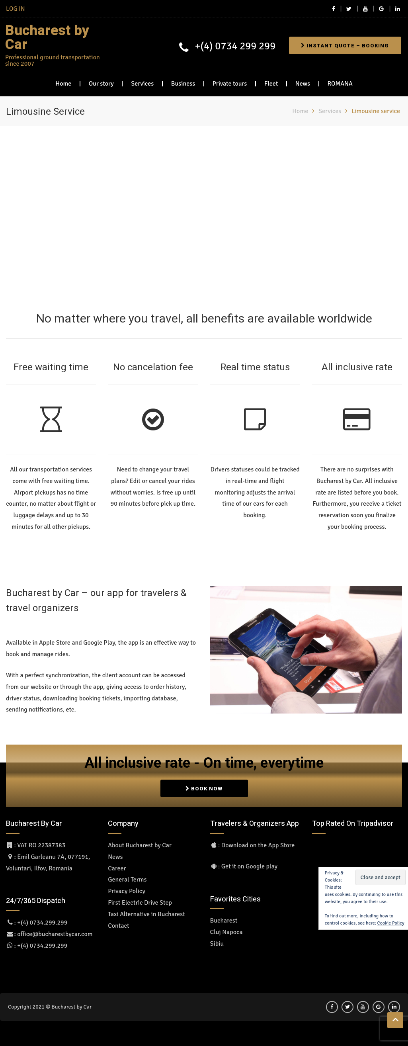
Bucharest (224, 918)
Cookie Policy (390, 920)
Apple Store (54, 640)
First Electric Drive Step (140, 900)
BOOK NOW (204, 784)
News (302, 81)
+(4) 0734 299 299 (231, 45)
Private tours (230, 81)
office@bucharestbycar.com (54, 931)
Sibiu (217, 941)
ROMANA (340, 81)
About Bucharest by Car (140, 843)
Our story (101, 81)
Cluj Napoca (226, 929)
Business (183, 81)
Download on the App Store (258, 843)
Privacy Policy (126, 888)
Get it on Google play (249, 864)
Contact (118, 923)
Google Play (99, 640)
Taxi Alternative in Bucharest (146, 911)
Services (142, 81)
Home (63, 81)
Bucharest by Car (43, 36)
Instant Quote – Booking (343, 44)
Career (117, 866)
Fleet (271, 81)
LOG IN (15, 9)
